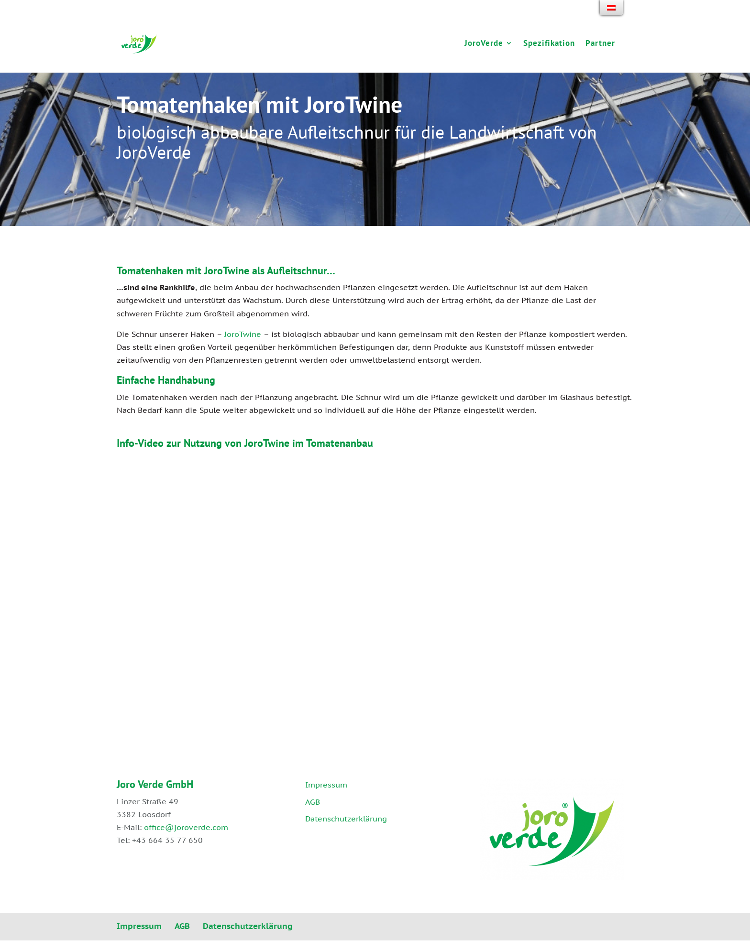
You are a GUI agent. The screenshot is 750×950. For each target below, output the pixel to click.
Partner (599, 45)
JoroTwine (243, 334)
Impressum (326, 784)
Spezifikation (548, 45)
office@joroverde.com (186, 827)
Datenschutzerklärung (346, 818)
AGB (312, 802)
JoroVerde (482, 45)
